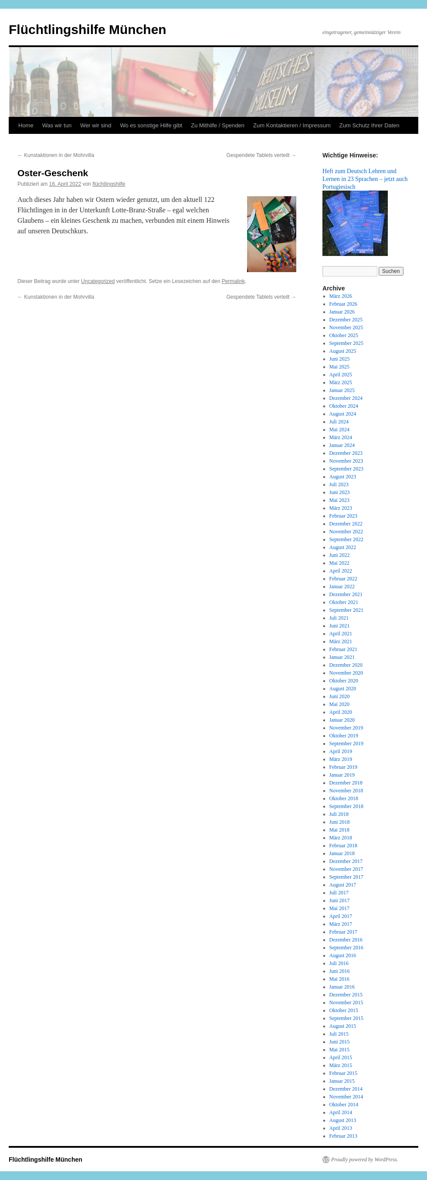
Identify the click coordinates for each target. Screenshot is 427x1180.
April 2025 (340, 375)
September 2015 (346, 1018)
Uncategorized (98, 281)
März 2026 (340, 296)
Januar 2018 (342, 853)
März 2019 (340, 759)
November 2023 (346, 461)
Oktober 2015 (343, 1010)
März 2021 (340, 641)
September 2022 (346, 539)
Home (26, 125)
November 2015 (346, 1002)
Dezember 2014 (346, 1089)
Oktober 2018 (343, 798)
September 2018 (346, 806)
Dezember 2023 (346, 453)
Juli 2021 (339, 618)
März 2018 (340, 838)
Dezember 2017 (346, 861)
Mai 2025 (339, 367)
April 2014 (340, 1112)
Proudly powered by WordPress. (364, 1159)
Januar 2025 (342, 390)
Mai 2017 (339, 908)
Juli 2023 (339, 484)
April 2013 (340, 1128)
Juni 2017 (339, 900)
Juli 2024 (339, 422)
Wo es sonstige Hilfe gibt (151, 125)
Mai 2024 (339, 429)
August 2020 (342, 688)
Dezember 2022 (346, 524)
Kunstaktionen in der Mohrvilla (55, 155)
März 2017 (340, 924)
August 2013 (342, 1120)
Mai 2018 (339, 830)
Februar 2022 (343, 579)
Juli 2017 (339, 893)
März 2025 (340, 382)
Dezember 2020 (346, 665)
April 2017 (340, 916)
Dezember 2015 (346, 995)
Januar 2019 (342, 775)
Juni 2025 (339, 359)
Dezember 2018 (346, 783)
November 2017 (346, 869)
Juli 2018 (339, 814)
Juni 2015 (339, 1042)
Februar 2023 (343, 516)
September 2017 (346, 877)
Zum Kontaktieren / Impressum (292, 125)
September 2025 (346, 343)
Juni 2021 (339, 626)
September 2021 (346, 610)
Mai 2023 (339, 500)
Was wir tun (56, 125)
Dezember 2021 (346, 594)
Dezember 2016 (346, 940)
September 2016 (346, 948)
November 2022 (346, 532)
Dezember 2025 (346, 320)
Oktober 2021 (343, 602)
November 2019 (346, 728)
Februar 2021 (343, 649)
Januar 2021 (342, 657)
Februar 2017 (343, 932)
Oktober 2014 (343, 1105)
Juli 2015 (339, 1034)
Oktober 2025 (343, 335)
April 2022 (340, 571)
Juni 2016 (339, 971)
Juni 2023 (339, 492)
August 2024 (342, 414)
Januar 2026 (342, 312)
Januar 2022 (342, 586)
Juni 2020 (339, 696)
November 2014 (346, 1097)
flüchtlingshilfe (108, 184)
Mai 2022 (339, 563)
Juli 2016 (339, 963)
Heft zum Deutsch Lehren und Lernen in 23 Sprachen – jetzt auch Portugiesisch (365, 178)
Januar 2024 (342, 445)
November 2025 (346, 327)
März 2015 (340, 1065)
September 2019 (346, 743)
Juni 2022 (339, 555)
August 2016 (342, 955)
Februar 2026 (343, 304)
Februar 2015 (343, 1073)
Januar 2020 (342, 720)
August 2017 (342, 885)
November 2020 (346, 673)
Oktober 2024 (343, 406)
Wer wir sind (95, 125)
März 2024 (340, 437)
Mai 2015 (339, 1050)
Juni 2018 (339, 822)
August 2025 (342, 351)
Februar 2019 (343, 767)
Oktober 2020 (343, 681)
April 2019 (340, 751)
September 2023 (346, 469)
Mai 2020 (339, 704)
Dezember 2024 (346, 398)
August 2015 (342, 1026)
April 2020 (340, 712)
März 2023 (340, 508)
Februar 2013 (343, 1136)
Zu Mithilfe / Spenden (217, 125)
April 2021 (340, 634)
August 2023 (342, 477)
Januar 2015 (342, 1081)
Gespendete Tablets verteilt (261, 155)
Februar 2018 (343, 845)
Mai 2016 (339, 979)
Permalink (233, 281)
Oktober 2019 (343, 736)
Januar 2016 (342, 987)
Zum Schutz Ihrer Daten (369, 125)
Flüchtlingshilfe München (87, 29)
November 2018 (346, 791)
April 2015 (340, 1057)
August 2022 (342, 547)
